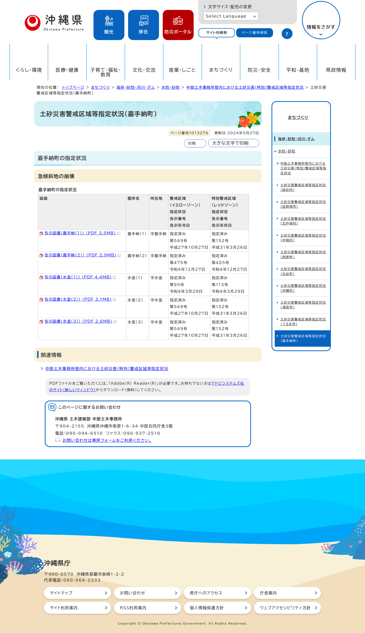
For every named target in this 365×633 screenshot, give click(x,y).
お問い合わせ (132, 593)
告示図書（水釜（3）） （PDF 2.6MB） (80, 321)
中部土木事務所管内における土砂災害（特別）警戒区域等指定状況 (245, 87)
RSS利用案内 (133, 608)
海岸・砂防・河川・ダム (135, 87)
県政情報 (336, 70)
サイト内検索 (216, 32)
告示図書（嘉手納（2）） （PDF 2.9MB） (83, 255)
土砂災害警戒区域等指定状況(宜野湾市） (303, 198)
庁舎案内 (268, 593)
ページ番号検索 (255, 32)
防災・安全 (259, 70)
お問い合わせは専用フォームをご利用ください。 (107, 440)
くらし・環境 (29, 70)
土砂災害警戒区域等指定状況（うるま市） (303, 315)
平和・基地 (297, 70)
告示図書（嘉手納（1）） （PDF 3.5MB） (82, 233)
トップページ (73, 87)
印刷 (192, 143)
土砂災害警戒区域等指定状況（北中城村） (303, 215)
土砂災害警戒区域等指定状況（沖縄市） (303, 282)
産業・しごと (182, 70)
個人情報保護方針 (207, 608)
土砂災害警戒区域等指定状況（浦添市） (303, 299)
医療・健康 (67, 70)
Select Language (226, 16)
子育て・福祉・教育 (105, 72)
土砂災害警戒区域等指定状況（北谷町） (303, 265)
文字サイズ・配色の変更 (230, 7)
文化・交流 (144, 70)
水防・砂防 (170, 87)
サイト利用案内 (64, 608)
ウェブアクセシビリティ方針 (285, 608)
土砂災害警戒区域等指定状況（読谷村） (303, 181)
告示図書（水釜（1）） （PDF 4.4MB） (80, 277)
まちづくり (221, 70)
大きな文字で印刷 (230, 143)
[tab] (216, 32)
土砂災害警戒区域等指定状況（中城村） (303, 231)
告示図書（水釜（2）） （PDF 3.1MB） (80, 299)
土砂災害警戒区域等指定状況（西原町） (303, 248)
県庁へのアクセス (206, 593)
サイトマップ (61, 593)
